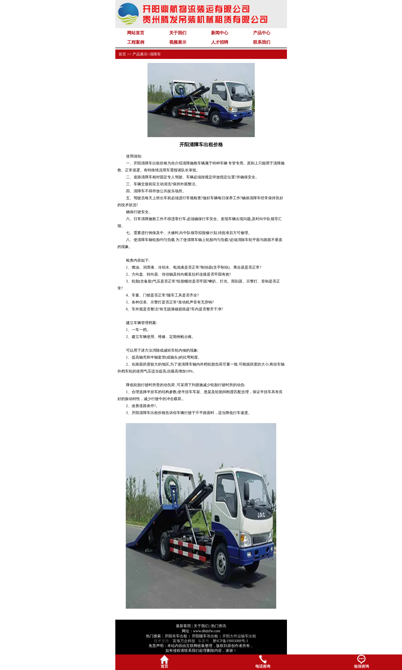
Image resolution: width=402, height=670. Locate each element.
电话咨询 (262, 661)
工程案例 (135, 42)
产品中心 (261, 33)
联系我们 (261, 42)
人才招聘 (219, 42)
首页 (122, 54)
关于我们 (177, 33)
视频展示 (177, 42)
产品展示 (139, 54)
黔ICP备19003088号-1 (230, 641)
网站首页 (135, 33)
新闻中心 (219, 33)
